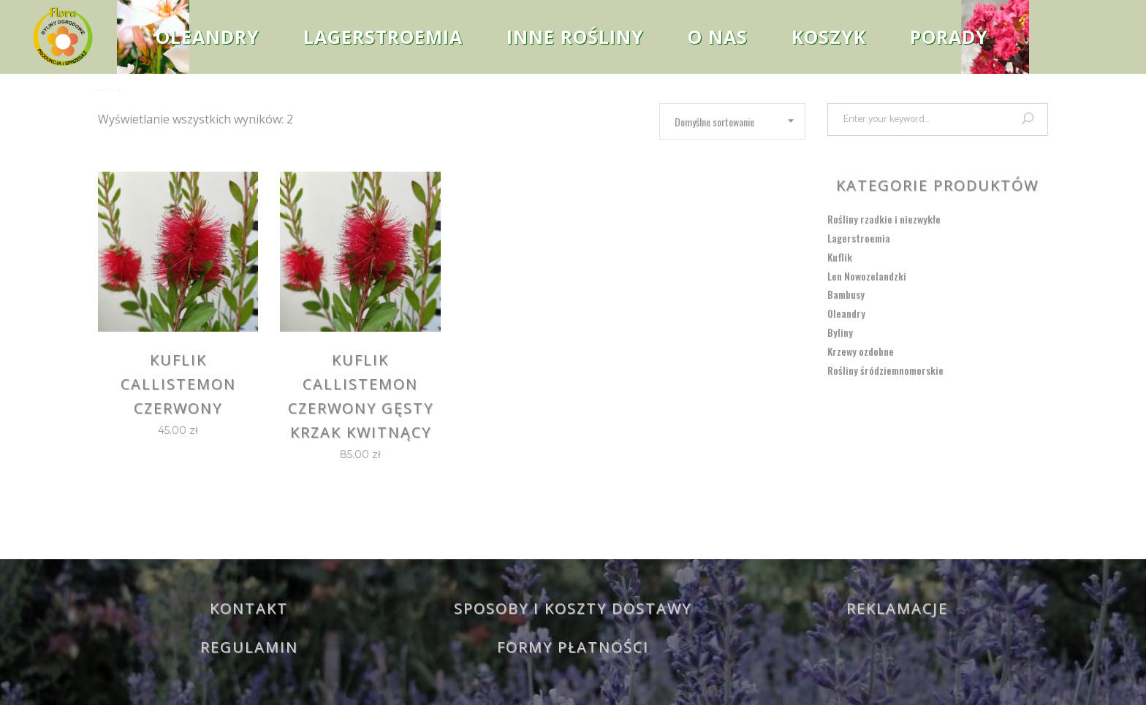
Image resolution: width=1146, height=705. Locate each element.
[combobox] (732, 121)
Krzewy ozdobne (860, 351)
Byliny (840, 332)
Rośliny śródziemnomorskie (885, 370)
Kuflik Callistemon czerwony (178, 384)
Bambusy (846, 294)
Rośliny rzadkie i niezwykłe (884, 218)
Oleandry (846, 313)
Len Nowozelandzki (866, 275)
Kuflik (839, 256)
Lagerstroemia (858, 237)
